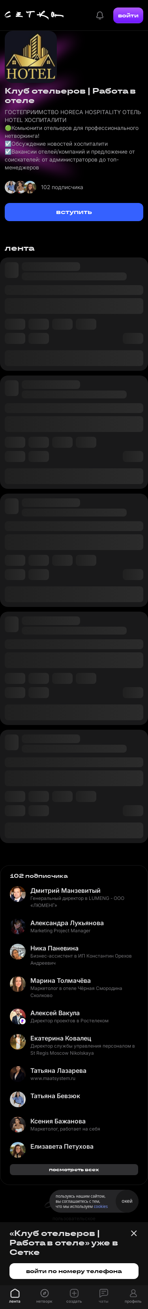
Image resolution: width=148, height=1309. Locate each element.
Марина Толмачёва (60, 980)
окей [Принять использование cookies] (127, 1201)
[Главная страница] (34, 15)
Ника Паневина (54, 948)
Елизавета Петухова (62, 1146)
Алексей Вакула (55, 1013)
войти (128, 15)
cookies (101, 1206)
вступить (74, 211)
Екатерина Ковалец (60, 1038)
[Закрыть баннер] (134, 1233)
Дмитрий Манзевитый (65, 890)
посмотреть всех (74, 1169)
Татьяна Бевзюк (55, 1096)
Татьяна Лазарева (58, 1070)
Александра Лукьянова (67, 923)
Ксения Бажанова (58, 1121)
